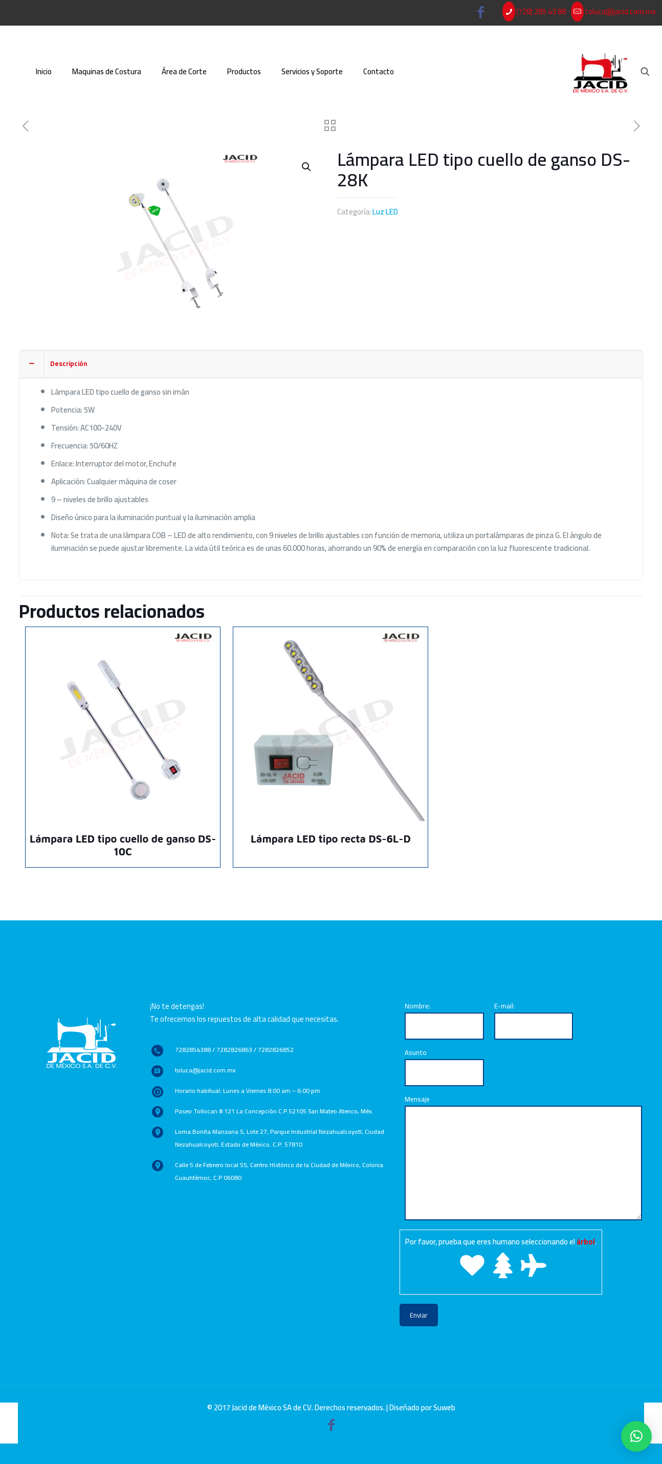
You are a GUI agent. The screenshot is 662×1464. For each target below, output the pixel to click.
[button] (636, 1436)
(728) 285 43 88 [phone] (541, 11)
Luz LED (385, 211)
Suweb (444, 1407)
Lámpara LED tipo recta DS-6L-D (331, 839)
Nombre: (444, 1020)
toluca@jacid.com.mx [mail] (620, 11)
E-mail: (533, 1020)
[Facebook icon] (481, 14)
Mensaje (523, 1156)
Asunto (444, 1066)
